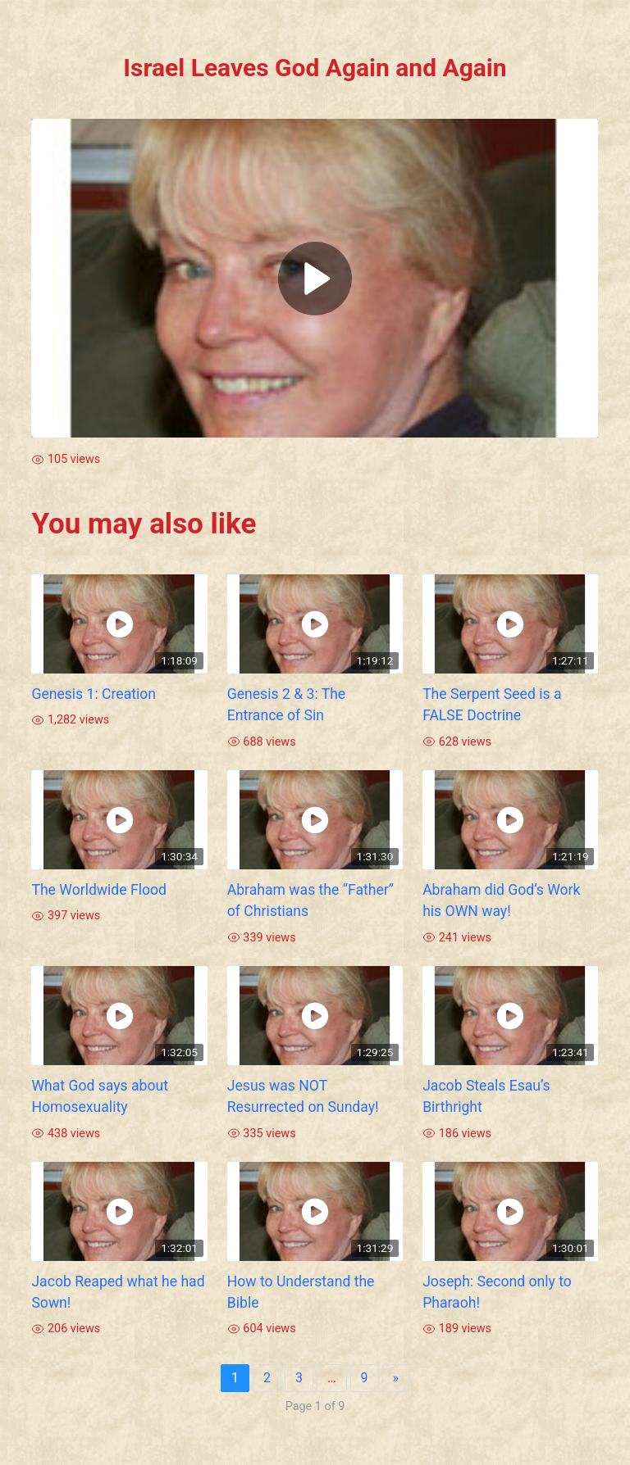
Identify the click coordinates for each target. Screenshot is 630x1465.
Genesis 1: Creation (93, 694)
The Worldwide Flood (99, 890)
